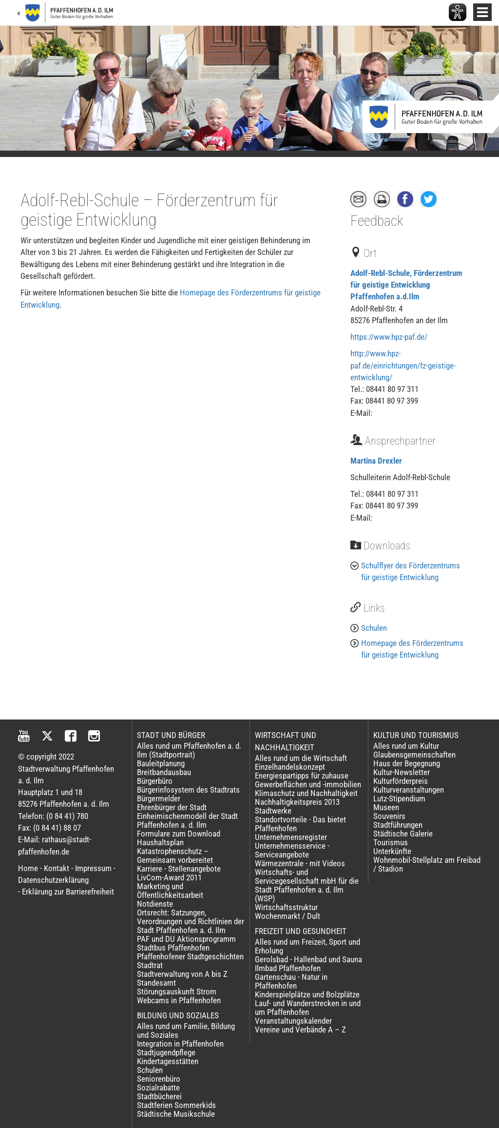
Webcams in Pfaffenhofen (179, 1000)
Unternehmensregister (291, 837)
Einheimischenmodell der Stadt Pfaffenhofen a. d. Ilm (187, 820)
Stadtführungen (397, 824)
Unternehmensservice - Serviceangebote (292, 850)
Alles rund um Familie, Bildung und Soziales (186, 1030)
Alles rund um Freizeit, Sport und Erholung (307, 946)
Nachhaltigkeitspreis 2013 (297, 801)
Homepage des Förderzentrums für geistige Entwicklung (412, 649)
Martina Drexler (376, 461)
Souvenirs (389, 816)
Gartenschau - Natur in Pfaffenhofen (291, 981)
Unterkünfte (392, 851)
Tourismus (390, 842)
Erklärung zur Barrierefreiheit (68, 891)
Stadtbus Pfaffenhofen (173, 947)
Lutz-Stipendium (399, 798)
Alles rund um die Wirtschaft (301, 758)
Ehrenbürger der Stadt (172, 807)
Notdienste (155, 903)
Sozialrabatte (158, 1087)
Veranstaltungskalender (293, 1020)
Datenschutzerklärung (53, 880)
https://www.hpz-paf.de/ (388, 337)
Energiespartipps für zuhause (301, 775)
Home (28, 868)
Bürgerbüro (155, 781)
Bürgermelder (158, 798)
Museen (386, 807)
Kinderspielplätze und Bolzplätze (307, 994)
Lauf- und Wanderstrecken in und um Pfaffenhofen (308, 1007)
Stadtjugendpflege (166, 1052)
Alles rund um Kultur (406, 745)
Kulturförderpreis (400, 781)
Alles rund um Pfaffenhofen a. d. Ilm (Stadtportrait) (189, 750)
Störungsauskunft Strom (176, 991)
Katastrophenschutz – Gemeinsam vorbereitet (175, 855)
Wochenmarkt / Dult (287, 916)
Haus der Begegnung (406, 763)
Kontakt (56, 868)
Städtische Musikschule (176, 1113)
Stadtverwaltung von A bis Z (182, 974)
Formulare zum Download (178, 833)
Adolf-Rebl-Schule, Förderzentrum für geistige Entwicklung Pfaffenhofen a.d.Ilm (406, 285)
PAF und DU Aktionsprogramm (186, 938)
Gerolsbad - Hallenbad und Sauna (308, 959)
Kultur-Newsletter (401, 772)
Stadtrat (150, 965)
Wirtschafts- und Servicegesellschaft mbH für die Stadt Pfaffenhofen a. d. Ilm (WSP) (307, 885)
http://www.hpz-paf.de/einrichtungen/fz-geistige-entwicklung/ (403, 365)
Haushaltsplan (160, 842)
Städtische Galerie (403, 833)
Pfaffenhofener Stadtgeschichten (190, 956)
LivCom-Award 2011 (169, 877)
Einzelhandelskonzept (290, 766)
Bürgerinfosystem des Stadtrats (188, 789)
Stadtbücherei (159, 1096)
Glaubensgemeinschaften (414, 754)
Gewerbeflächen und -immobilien (308, 784)
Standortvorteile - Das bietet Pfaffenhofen (300, 824)
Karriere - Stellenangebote (179, 868)
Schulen (374, 628)
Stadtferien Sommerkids (176, 1105)
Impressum (93, 868)
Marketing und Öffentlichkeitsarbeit (170, 890)
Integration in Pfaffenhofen (180, 1043)
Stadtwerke (273, 810)
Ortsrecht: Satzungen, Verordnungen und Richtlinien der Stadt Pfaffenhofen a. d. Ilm (190, 921)
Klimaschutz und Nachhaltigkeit (306, 793)
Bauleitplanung (161, 763)
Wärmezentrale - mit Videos (300, 863)
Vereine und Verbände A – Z (300, 1029)
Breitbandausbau (164, 772)
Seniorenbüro (158, 1078)
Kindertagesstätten (167, 1061)
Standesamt (156, 982)
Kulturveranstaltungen (408, 789)
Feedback (376, 221)
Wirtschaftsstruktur (286, 907)
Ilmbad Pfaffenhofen (288, 968)
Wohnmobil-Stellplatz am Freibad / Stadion (426, 864)
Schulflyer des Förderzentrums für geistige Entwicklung (410, 571)
